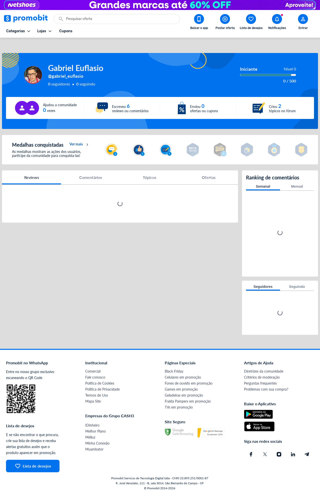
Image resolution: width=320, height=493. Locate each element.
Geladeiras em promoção (184, 394)
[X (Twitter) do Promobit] (265, 453)
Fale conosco (95, 376)
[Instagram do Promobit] (279, 453)
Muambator (94, 448)
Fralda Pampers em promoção (188, 400)
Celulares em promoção (183, 376)
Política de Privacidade (102, 388)
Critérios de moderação (262, 376)
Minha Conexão (97, 442)
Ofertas (209, 176)
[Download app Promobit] (199, 22)
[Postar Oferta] (225, 22)
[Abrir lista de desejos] (251, 22)
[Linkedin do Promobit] (293, 453)
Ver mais (80, 143)
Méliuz (90, 436)
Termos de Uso (96, 394)
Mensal (297, 185)
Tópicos (149, 176)
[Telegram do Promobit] (307, 453)
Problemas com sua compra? (266, 388)
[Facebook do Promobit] (251, 453)
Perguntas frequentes (260, 382)
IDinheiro (92, 424)
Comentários (90, 176)
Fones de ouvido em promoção (188, 382)
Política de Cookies (99, 382)
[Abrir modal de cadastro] (303, 22)
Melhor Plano (95, 430)
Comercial (92, 370)
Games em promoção (181, 388)
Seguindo (297, 285)
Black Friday (174, 370)
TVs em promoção (179, 406)
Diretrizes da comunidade (263, 370)
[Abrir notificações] (277, 22)
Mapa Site (93, 400)
